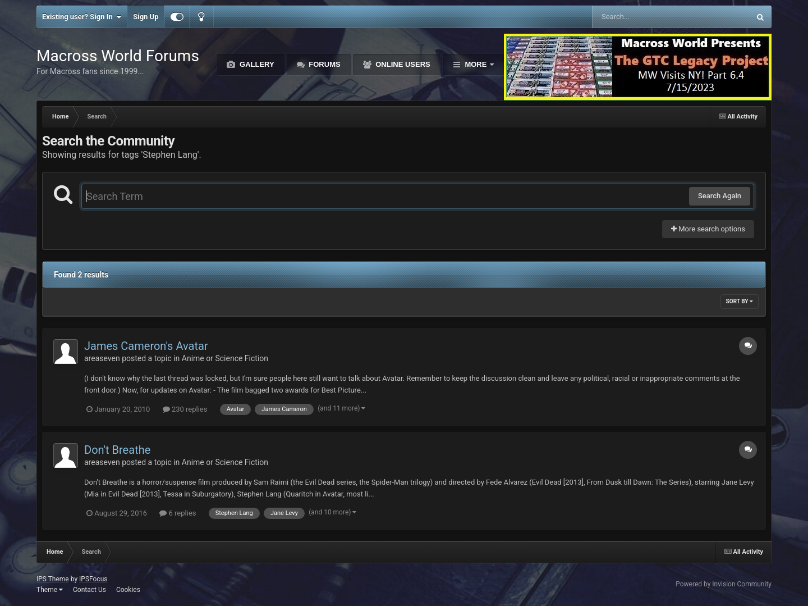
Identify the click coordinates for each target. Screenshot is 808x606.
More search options (708, 229)
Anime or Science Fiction (225, 358)
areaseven (102, 358)
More (476, 64)
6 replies (177, 513)
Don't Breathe (117, 450)
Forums (324, 64)
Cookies (128, 590)
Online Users (402, 64)
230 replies (185, 409)
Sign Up (145, 16)
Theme (49, 590)
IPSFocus (93, 579)
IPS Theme (52, 579)
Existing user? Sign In (81, 17)
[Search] (643, 17)
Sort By (739, 301)
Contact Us (89, 590)
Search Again (719, 196)
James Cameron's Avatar (146, 346)
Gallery (255, 64)
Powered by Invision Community (724, 584)
